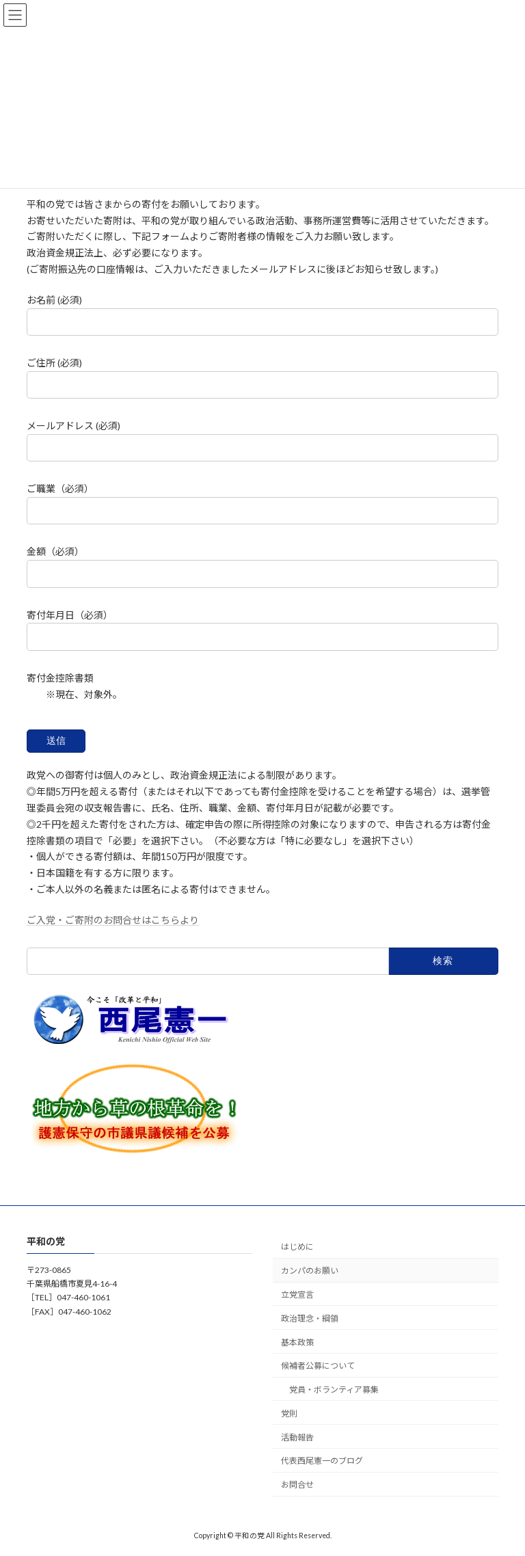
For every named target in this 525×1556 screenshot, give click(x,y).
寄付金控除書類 (60, 678)
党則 (289, 1413)
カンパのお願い (309, 1270)
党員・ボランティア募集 (334, 1389)
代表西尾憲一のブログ (322, 1461)
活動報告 (297, 1437)
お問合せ (297, 1484)
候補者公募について (318, 1365)
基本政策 (297, 1342)
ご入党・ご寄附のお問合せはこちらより (113, 920)
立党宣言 (297, 1294)
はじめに (297, 1247)
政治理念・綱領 (309, 1318)
